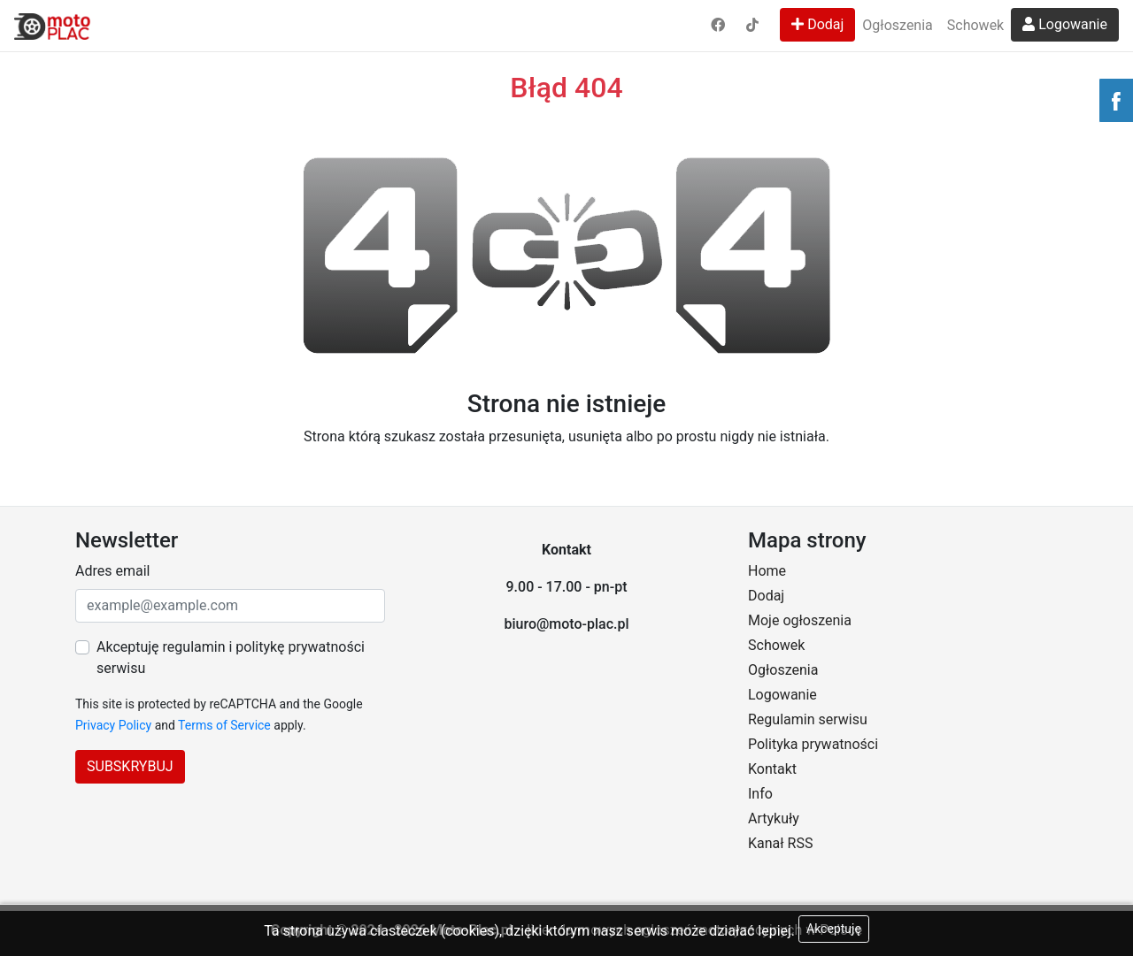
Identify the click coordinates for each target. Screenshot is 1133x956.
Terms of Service (224, 725)
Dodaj (817, 24)
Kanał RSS (780, 843)
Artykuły (773, 818)
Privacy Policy (113, 725)
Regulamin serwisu (807, 719)
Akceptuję (833, 929)
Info (760, 793)
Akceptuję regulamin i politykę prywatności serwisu (230, 658)
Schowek (975, 25)
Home (767, 570)
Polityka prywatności (813, 744)
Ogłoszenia (897, 25)
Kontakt (772, 769)
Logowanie (1064, 24)
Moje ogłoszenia (800, 620)
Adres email (112, 570)
